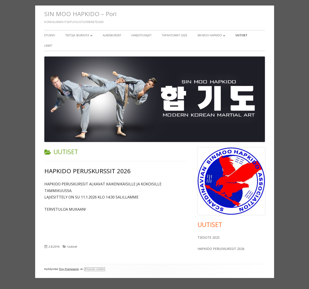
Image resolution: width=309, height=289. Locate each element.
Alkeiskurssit (112, 35)
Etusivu (49, 35)
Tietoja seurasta (77, 35)
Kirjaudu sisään (94, 269)
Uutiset (241, 35)
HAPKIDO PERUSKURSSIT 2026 (87, 171)
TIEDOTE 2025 (209, 237)
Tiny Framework (69, 269)
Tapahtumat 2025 (174, 35)
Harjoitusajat (141, 35)
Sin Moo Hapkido (209, 35)
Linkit (48, 46)
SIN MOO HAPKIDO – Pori (80, 14)
